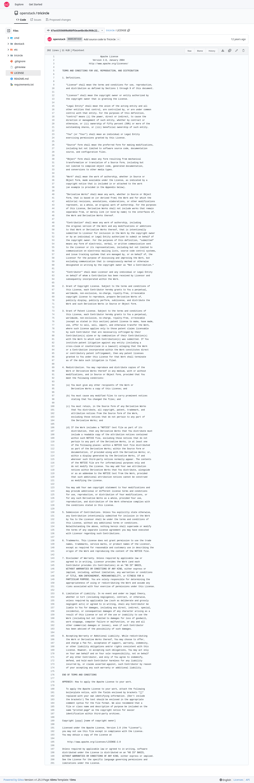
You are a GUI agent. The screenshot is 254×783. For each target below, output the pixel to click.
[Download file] (223, 51)
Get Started (35, 4)
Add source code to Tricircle (100, 39)
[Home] (7, 4)
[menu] (225, 780)
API (248, 779)
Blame (200, 50)
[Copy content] (229, 51)
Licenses (238, 779)
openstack (27, 13)
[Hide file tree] (9, 31)
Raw (190, 50)
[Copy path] (128, 30)
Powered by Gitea (14, 779)
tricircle (43, 13)
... (118, 39)
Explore (19, 4)
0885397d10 (74, 39)
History (212, 50)
